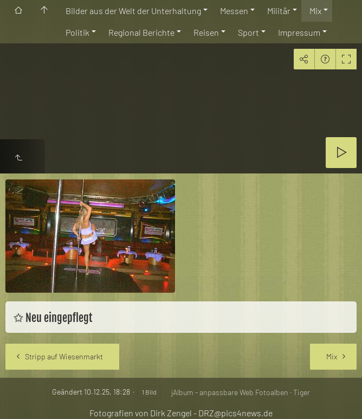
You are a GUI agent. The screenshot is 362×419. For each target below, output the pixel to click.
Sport (248, 32)
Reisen (206, 32)
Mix (315, 10)
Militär (278, 10)
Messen (234, 10)
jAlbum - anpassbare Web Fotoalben (229, 392)
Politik (77, 32)
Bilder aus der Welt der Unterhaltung (133, 10)
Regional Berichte (141, 32)
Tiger (301, 392)
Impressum (299, 32)
